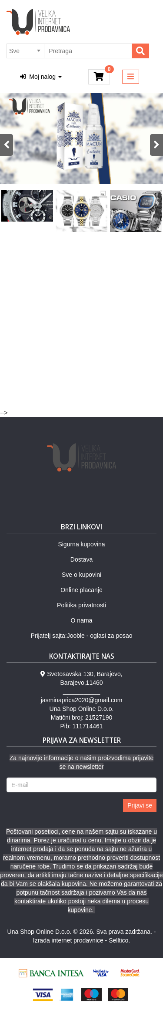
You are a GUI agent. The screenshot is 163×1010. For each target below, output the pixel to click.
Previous (6, 145)
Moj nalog (41, 76)
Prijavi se (139, 805)
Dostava (81, 559)
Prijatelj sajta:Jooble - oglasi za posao (81, 635)
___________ (81, 691)
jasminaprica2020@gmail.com (82, 700)
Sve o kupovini (81, 574)
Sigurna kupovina (81, 544)
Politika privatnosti (81, 605)
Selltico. (119, 940)
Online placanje (81, 589)
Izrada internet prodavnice (68, 940)
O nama (82, 620)
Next (156, 145)
